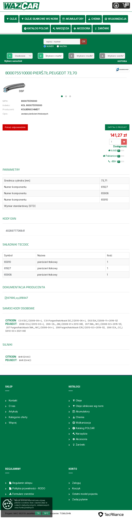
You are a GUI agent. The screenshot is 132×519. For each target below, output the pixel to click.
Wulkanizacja (115, 18)
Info (46, 513)
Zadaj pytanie (80, 499)
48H (116, 161)
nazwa (63, 46)
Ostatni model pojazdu (85, 493)
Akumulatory (73, 18)
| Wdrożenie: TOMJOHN (58, 513)
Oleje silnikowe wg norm (39, 18)
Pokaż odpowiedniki (15, 127)
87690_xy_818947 (16, 297)
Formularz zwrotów (21, 493)
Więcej (12, 422)
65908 (8, 274)
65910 (7, 261)
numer (50, 46)
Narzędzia (60, 28)
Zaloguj (76, 482)
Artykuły (13, 411)
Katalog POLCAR (36, 28)
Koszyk (76, 488)
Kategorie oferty (18, 417)
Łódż (116, 150)
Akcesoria (81, 28)
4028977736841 (15, 230)
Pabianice (113, 155)
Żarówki (101, 28)
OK (83, 41)
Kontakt (13, 400)
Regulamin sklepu (20, 482)
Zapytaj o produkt (117, 127)
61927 (7, 268)
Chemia (94, 18)
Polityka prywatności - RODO (27, 488)
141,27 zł (118, 135)
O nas (12, 405)
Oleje (11, 18)
